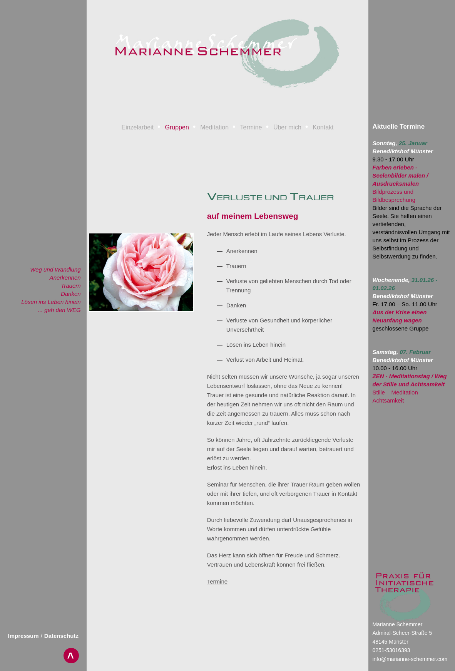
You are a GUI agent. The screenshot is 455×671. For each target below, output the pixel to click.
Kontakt (323, 127)
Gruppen (177, 127)
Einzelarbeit (137, 127)
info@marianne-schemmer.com (409, 659)
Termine (251, 127)
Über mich (287, 127)
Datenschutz (61, 635)
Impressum (23, 635)
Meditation (214, 127)
